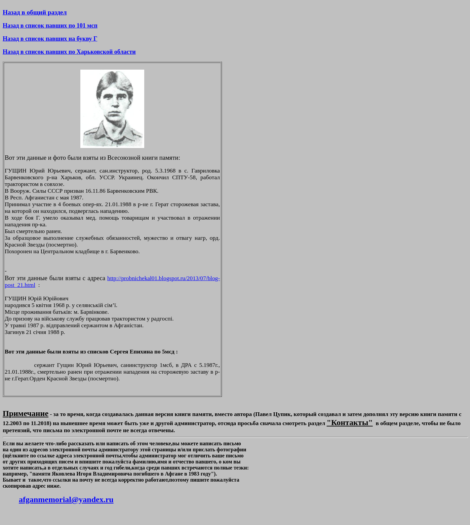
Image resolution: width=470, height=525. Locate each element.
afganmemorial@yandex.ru (66, 499)
